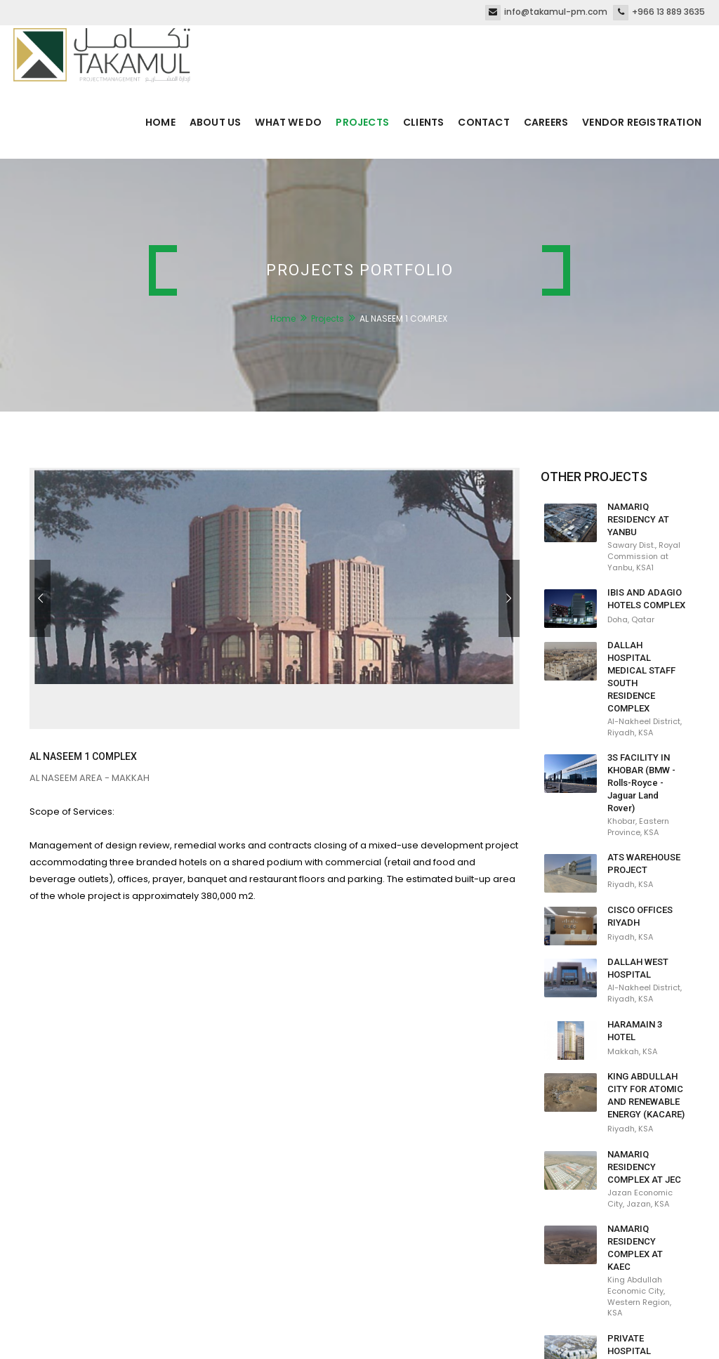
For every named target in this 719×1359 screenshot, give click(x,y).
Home (160, 122)
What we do (288, 122)
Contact (483, 122)
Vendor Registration (641, 122)
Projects (362, 122)
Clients (423, 122)
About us (216, 122)
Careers (546, 122)
